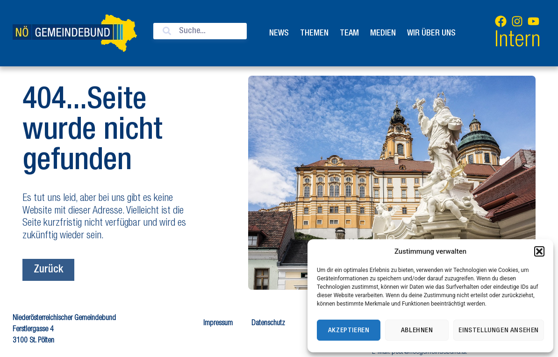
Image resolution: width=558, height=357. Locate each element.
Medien (383, 33)
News (279, 33)
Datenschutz (268, 324)
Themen (314, 33)
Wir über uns (431, 33)
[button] (539, 251)
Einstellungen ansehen (498, 330)
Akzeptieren (349, 330)
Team (349, 33)
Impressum (218, 324)
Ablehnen (417, 330)
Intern (517, 41)
